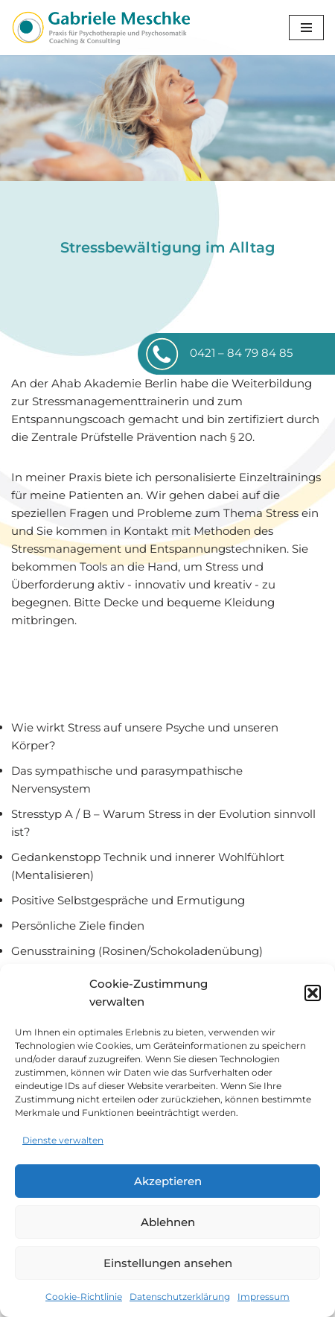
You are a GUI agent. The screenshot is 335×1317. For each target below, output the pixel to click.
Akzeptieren (168, 1181)
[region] (167, 118)
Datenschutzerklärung (180, 1296)
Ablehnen (168, 1222)
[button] (312, 993)
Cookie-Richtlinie (83, 1296)
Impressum (263, 1296)
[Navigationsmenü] (306, 27)
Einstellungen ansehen (167, 1263)
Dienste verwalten (62, 1140)
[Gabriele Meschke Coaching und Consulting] (100, 27)
